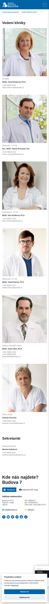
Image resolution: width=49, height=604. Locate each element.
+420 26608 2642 (9, 453)
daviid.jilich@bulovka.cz (11, 356)
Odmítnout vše (24, 597)
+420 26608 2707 (9, 285)
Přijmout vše (24, 592)
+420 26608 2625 (9, 85)
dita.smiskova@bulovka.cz (12, 221)
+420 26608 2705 (9, 219)
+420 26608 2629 (9, 354)
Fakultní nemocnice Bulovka (10, 12)
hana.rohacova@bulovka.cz (13, 87)
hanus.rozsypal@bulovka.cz (13, 154)
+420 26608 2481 (9, 421)
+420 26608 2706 (9, 352)
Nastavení (15, 585)
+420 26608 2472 (9, 152)
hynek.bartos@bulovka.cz (12, 288)
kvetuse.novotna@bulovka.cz (13, 423)
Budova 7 (40, 569)
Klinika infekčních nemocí (29, 12)
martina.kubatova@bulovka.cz (14, 455)
